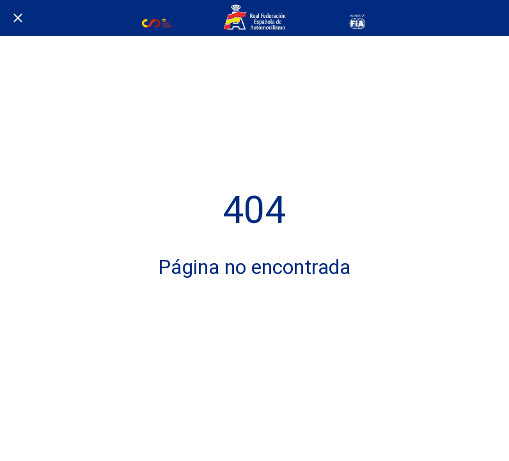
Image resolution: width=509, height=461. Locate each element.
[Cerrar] (18, 18)
